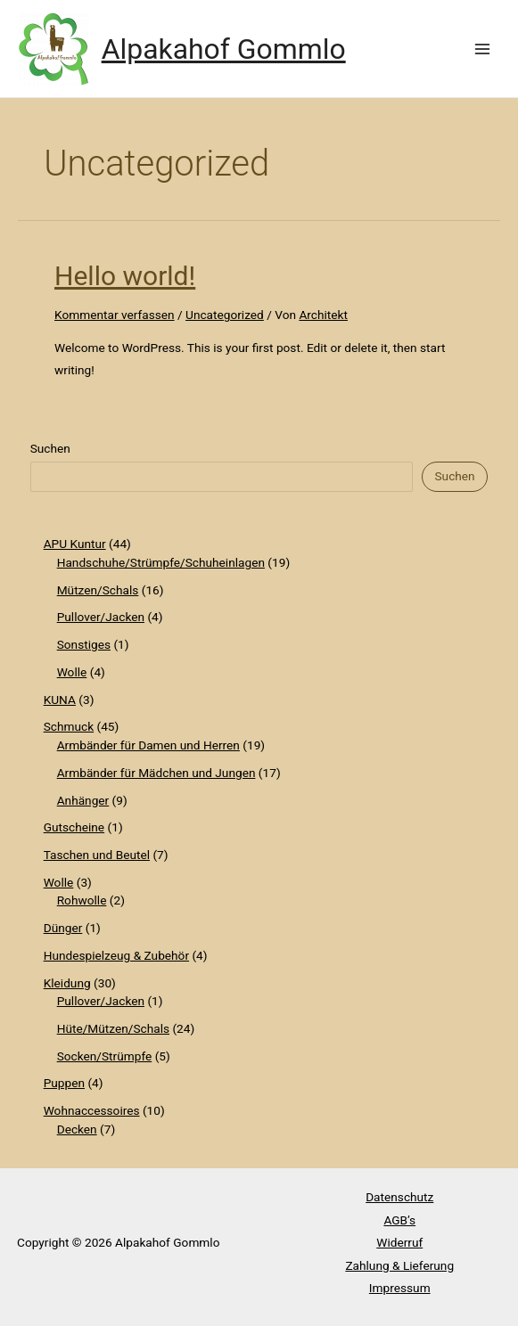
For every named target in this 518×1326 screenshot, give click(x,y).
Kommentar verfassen (114, 314)
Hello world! (124, 275)
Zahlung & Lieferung (399, 1265)
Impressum (400, 1288)
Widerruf (399, 1242)
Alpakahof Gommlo (224, 49)
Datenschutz (399, 1197)
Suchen (50, 448)
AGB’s (399, 1220)
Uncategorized (224, 314)
